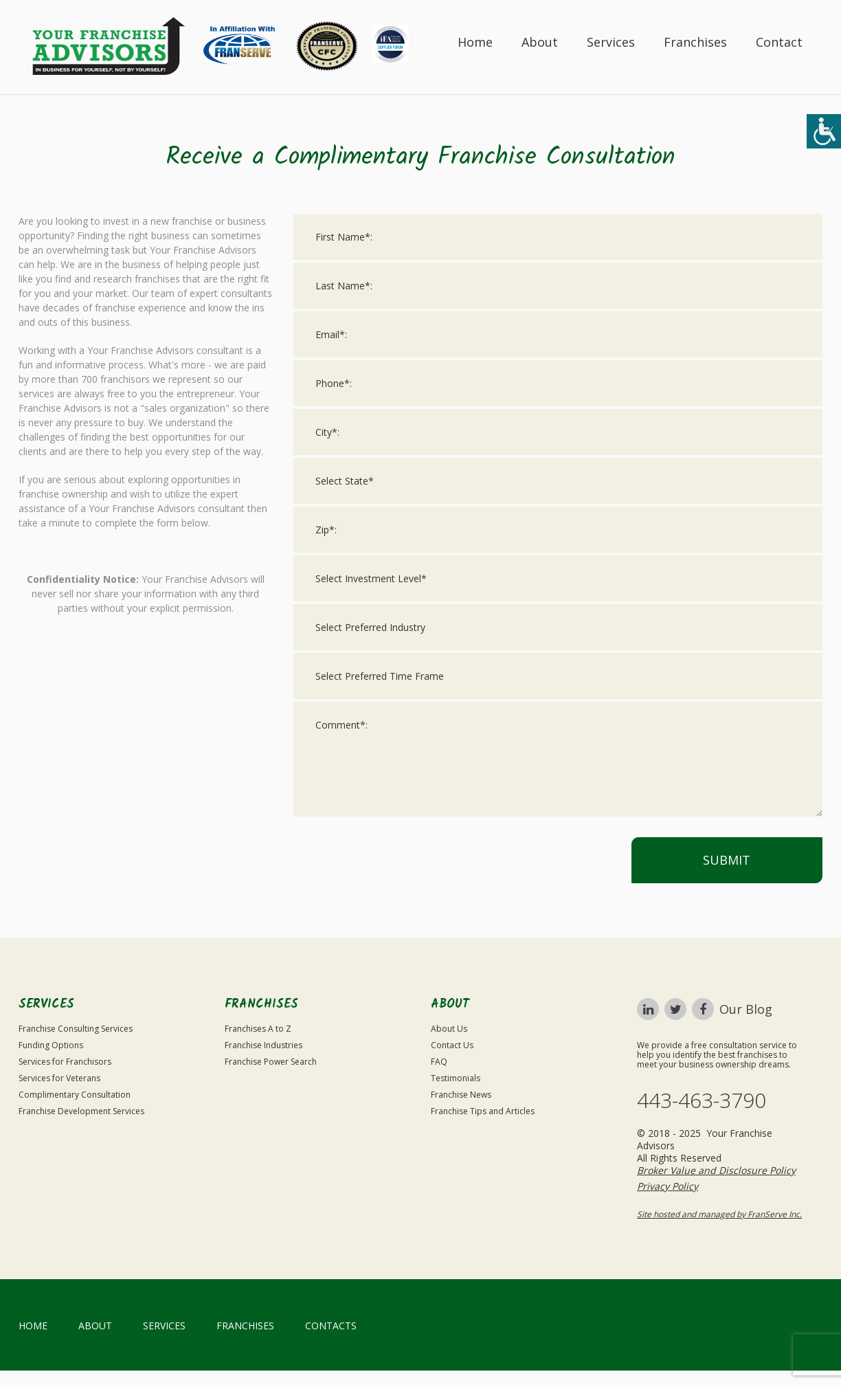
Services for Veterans (59, 1078)
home (33, 1325)
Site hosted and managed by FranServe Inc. (719, 1214)
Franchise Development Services (81, 1111)
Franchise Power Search (271, 1061)
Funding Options (51, 1045)
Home (475, 42)
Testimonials (455, 1078)
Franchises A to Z (258, 1028)
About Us (449, 1028)
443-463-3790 (701, 1100)
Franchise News (461, 1094)
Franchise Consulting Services (76, 1028)
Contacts (331, 1325)
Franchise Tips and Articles (483, 1111)
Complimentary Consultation (75, 1094)
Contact (779, 42)
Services (611, 42)
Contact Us (452, 1045)
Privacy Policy (667, 1186)
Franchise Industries (263, 1045)
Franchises (695, 42)
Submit (726, 860)
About (540, 42)
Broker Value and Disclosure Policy (716, 1170)
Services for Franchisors (65, 1061)
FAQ (439, 1061)
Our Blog (745, 1009)
